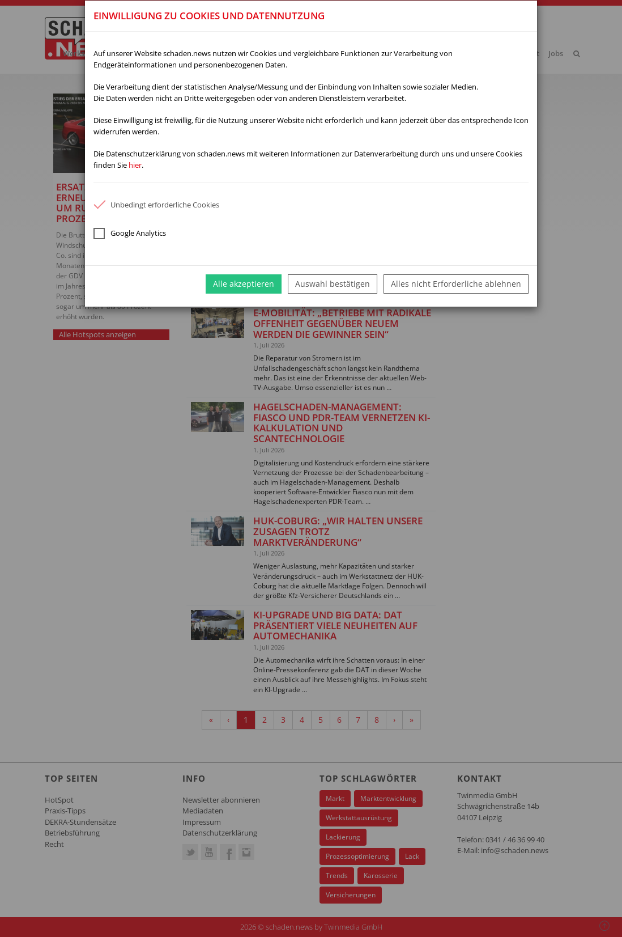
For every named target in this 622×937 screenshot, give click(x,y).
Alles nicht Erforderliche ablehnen (456, 283)
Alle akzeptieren (243, 283)
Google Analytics (129, 233)
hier (135, 165)
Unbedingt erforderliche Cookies (156, 205)
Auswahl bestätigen (332, 283)
